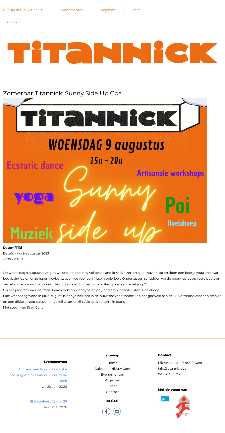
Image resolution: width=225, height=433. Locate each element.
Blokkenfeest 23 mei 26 (48, 401)
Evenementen (72, 10)
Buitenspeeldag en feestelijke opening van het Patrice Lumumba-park (38, 375)
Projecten (107, 10)
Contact (13, 22)
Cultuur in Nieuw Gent (21, 10)
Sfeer (136, 10)
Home (112, 363)
